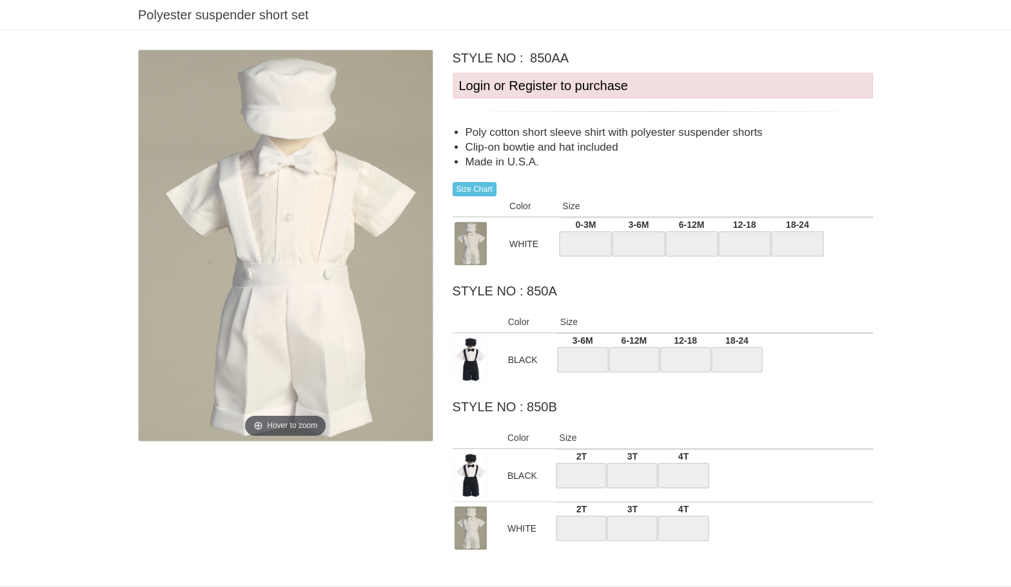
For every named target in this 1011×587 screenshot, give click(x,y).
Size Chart (474, 189)
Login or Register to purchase (543, 86)
